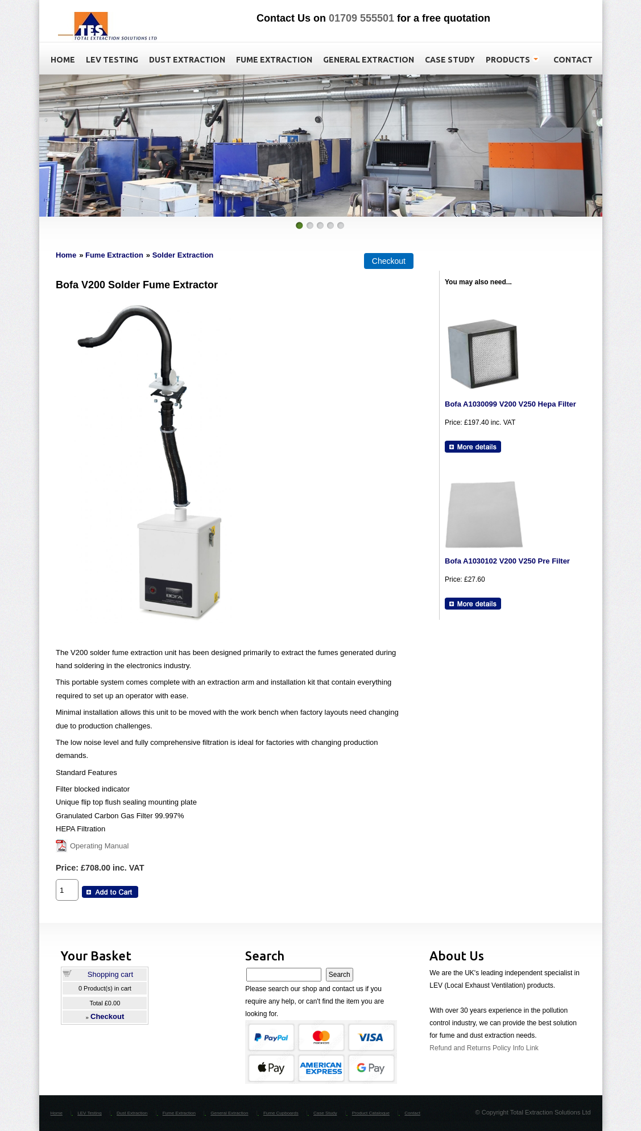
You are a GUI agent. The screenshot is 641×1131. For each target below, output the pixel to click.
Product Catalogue (371, 1113)
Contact (412, 1113)
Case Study (325, 1113)
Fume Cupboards (281, 1113)
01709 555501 (361, 18)
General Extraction (229, 1113)
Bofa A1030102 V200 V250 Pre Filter (507, 561)
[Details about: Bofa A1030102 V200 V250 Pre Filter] (473, 603)
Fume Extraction (114, 255)
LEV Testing (89, 1113)
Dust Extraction (132, 1113)
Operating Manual (99, 846)
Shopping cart (110, 974)
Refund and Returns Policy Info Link (483, 1048)
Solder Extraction (183, 255)
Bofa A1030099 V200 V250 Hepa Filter (510, 404)
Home (66, 255)
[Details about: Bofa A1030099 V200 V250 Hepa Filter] (473, 446)
